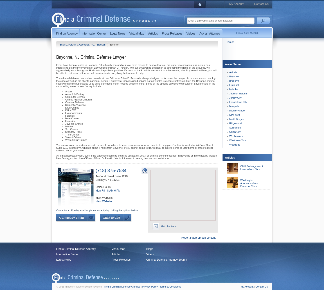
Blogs (149, 249)
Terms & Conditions (170, 286)
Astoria (233, 72)
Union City (235, 132)
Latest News (63, 259)
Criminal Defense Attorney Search (166, 259)
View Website (104, 201)
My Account (236, 4)
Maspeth (234, 106)
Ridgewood (235, 123)
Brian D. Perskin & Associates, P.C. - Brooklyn (83, 45)
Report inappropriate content (198, 237)
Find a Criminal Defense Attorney (76, 249)
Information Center (67, 254)
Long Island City (238, 102)
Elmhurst (234, 85)
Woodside (234, 144)
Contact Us (261, 4)
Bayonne (234, 76)
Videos (150, 254)
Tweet (230, 42)
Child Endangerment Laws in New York (251, 167)
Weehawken (236, 136)
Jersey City (235, 97)
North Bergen (236, 119)
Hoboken (234, 89)
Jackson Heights (238, 93)
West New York (237, 140)
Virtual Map (118, 249)
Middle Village (237, 110)
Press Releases (121, 259)
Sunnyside (235, 127)
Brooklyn (234, 80)
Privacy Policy (150, 286)
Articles (116, 254)
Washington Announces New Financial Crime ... (250, 183)
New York (234, 114)
